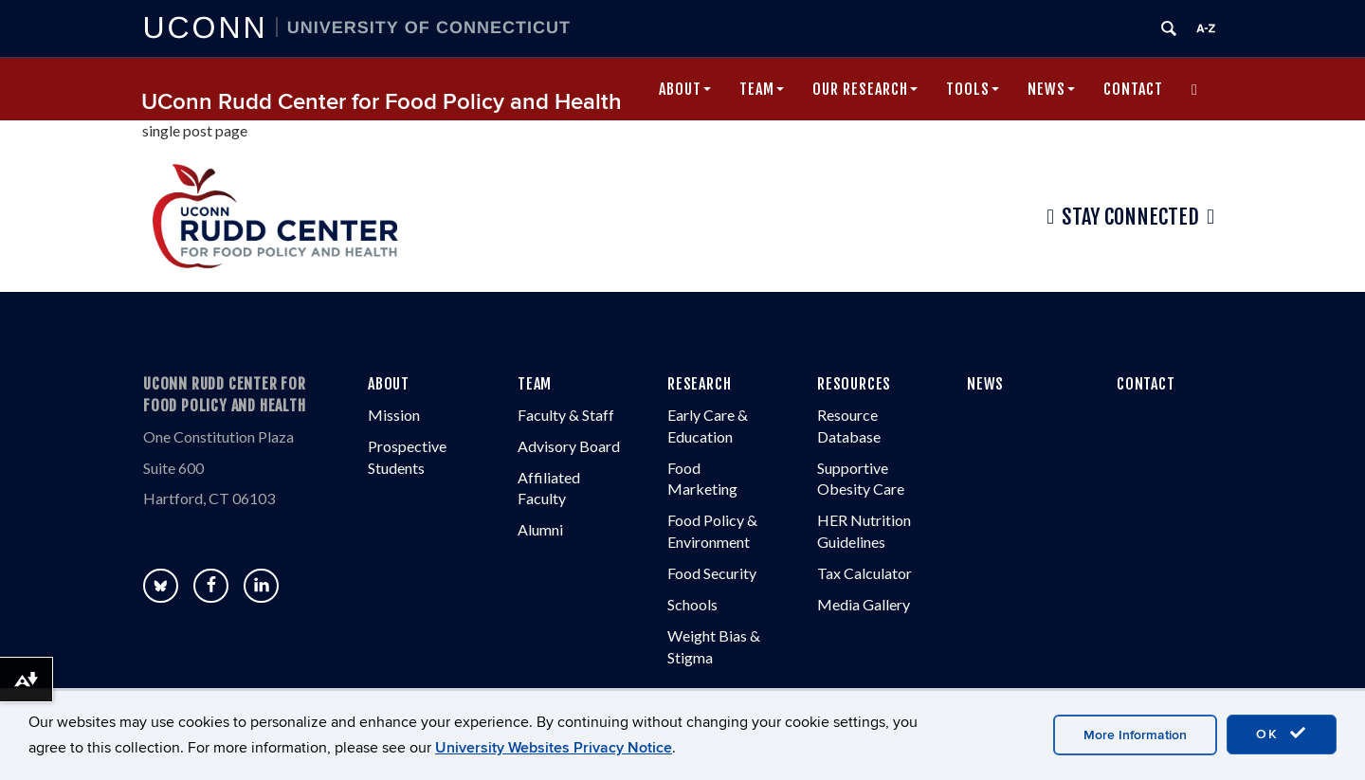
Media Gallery (863, 604)
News (1051, 89)
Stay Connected (1130, 217)
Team (761, 89)
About (685, 89)
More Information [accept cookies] (1135, 735)
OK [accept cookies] (1281, 733)
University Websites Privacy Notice (553, 747)
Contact (1133, 89)
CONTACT (1146, 383)
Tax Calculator (864, 573)
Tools (972, 89)
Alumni (540, 529)
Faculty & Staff (566, 415)
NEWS (985, 383)
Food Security (711, 573)
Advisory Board (569, 446)
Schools (692, 604)
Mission (394, 415)
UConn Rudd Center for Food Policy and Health (381, 102)
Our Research (865, 89)
